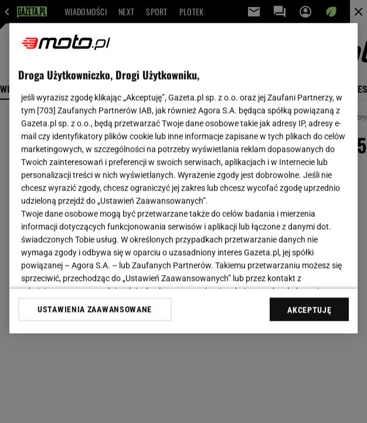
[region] (183, 178)
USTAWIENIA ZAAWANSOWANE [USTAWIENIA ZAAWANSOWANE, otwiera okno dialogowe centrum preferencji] (95, 309)
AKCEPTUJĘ (309, 309)
